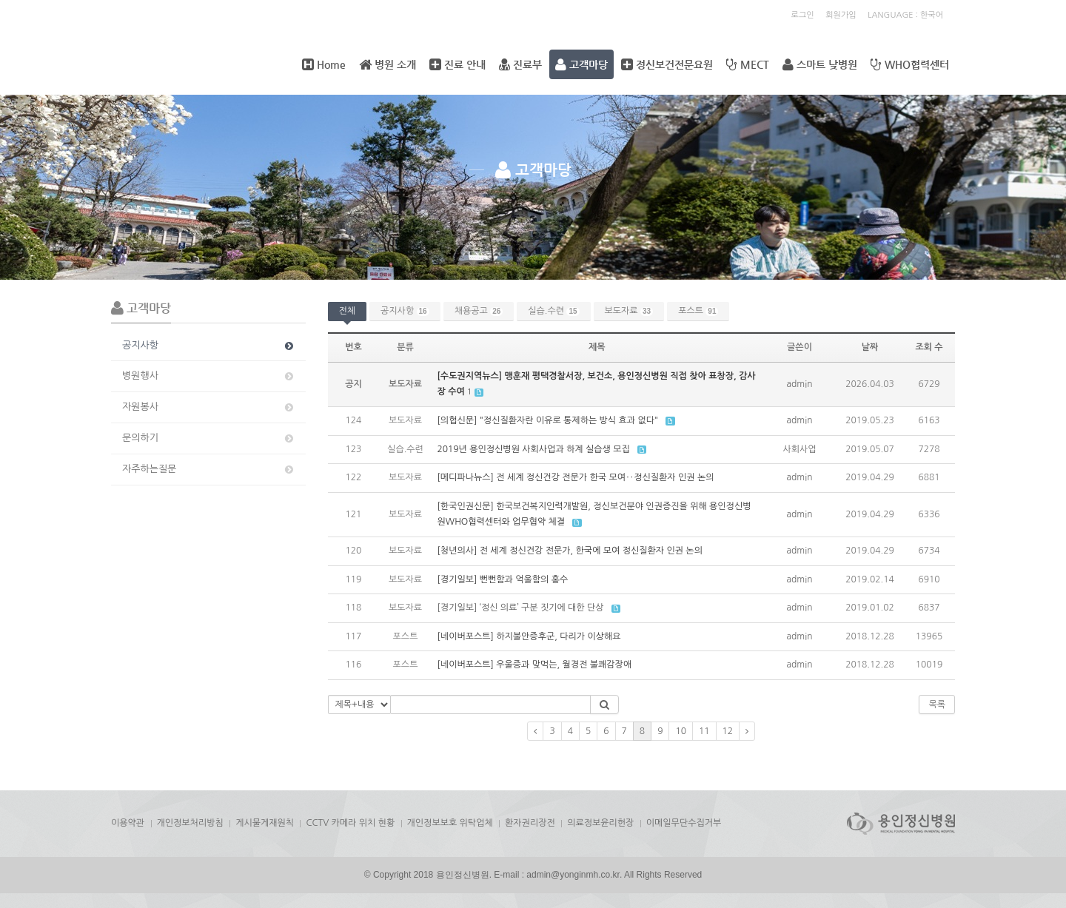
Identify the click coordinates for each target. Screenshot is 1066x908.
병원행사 (208, 376)
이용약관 (127, 822)
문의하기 (208, 438)
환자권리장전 (530, 822)
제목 (597, 347)
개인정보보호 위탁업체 (450, 822)
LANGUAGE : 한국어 (905, 15)
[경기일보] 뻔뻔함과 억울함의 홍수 (503, 579)
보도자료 (629, 311)
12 (728, 731)
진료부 (520, 64)
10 (680, 731)
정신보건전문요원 (667, 64)
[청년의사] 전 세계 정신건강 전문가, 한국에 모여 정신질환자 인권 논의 (570, 550)
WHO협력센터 (910, 64)
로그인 (802, 15)
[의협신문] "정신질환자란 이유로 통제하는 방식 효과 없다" (548, 420)
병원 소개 (387, 64)
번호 (353, 347)
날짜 (870, 347)
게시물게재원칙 (264, 822)
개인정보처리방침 (190, 822)
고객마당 (581, 64)
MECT (747, 64)
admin (800, 384)
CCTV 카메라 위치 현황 (350, 822)
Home (324, 64)
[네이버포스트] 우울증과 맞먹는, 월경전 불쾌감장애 (535, 664)
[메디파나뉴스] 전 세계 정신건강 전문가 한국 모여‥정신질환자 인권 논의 (576, 477)
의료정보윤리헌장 (600, 822)
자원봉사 (208, 407)
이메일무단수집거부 (684, 822)
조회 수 (928, 347)
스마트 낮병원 (819, 64)
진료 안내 (457, 64)
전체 (347, 310)
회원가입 (840, 15)
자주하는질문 (208, 469)
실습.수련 (553, 311)
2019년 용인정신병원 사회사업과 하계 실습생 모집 (534, 449)
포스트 (698, 311)
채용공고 (479, 311)
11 (704, 731)
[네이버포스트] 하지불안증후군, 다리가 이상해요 (529, 636)
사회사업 (799, 449)
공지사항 (208, 345)
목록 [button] (936, 704)
